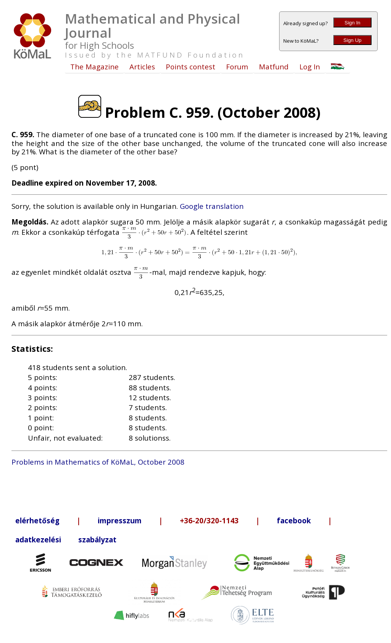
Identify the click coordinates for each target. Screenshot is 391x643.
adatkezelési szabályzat (65, 539)
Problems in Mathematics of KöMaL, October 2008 (97, 462)
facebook (294, 520)
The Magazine (94, 66)
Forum (237, 66)
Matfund (274, 66)
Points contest (190, 66)
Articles (142, 66)
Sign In (352, 23)
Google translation (212, 206)
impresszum (120, 520)
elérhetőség (37, 520)
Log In (309, 66)
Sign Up (352, 40)
